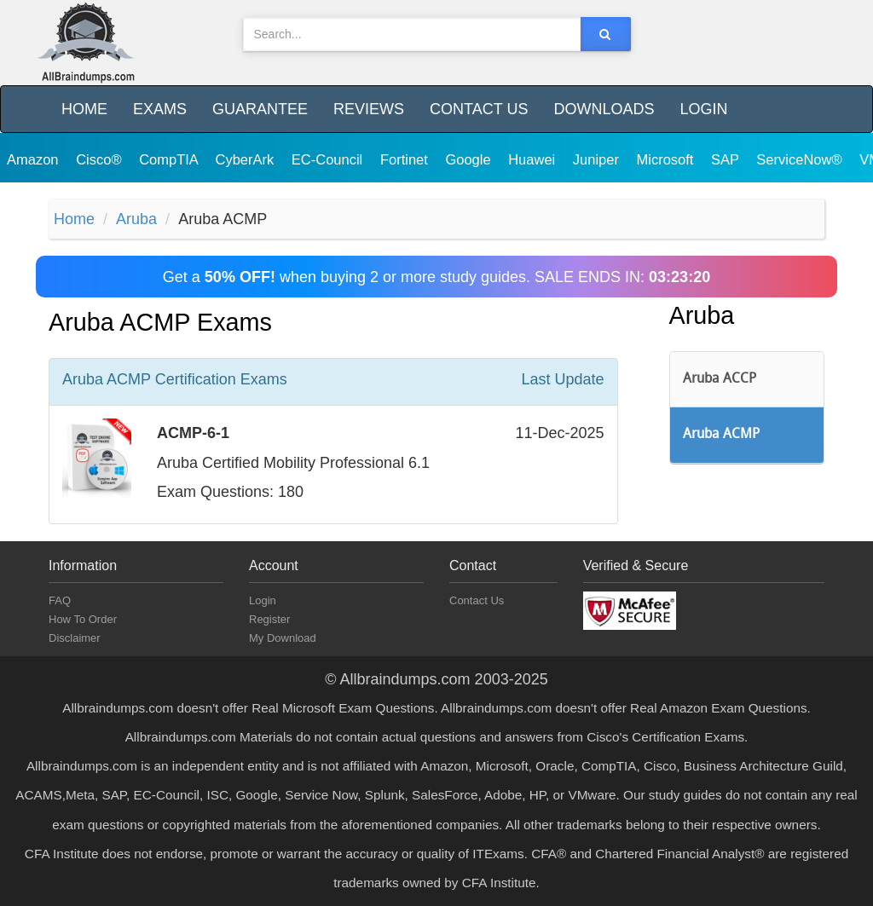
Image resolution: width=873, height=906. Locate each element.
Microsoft (667, 159)
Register (269, 619)
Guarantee (260, 109)
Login (703, 109)
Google (469, 159)
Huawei (533, 159)
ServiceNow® (801, 159)
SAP (727, 159)
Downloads (603, 109)
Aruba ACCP (719, 379)
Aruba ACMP (721, 434)
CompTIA (170, 159)
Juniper (598, 159)
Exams (160, 109)
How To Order (83, 619)
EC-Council (329, 159)
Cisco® (100, 159)
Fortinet (406, 159)
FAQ (60, 600)
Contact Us (479, 109)
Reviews (368, 109)
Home (84, 109)
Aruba (136, 219)
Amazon (34, 159)
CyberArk (246, 159)
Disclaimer (75, 638)
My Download (282, 638)
